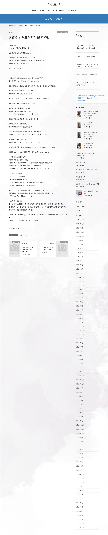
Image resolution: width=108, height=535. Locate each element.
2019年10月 (80, 285)
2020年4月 (79, 261)
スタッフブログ (62, 32)
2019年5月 (79, 306)
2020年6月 (79, 253)
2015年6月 (79, 499)
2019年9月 (79, 290)
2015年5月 (79, 503)
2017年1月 (79, 421)
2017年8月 (79, 392)
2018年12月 (80, 326)
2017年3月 (79, 413)
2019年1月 (79, 322)
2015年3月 (79, 511)
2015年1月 (79, 519)
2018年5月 (79, 355)
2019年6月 (79, 302)
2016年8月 (79, 441)
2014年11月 (80, 527)
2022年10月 (80, 224)
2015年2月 (79, 515)
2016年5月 (79, 454)
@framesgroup (83, 95)
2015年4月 (79, 507)
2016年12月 (80, 425)
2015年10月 (80, 482)
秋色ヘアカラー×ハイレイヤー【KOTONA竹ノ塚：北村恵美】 (86, 47)
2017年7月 (79, 396)
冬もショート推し (81, 163)
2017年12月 (80, 376)
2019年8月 (79, 294)
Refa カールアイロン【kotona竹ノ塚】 (88, 184)
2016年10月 (80, 433)
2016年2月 (79, 466)
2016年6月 (79, 449)
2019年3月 (79, 314)
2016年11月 (80, 429)
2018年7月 (79, 347)
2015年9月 (79, 486)
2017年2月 (79, 417)
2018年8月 (79, 343)
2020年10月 (80, 236)
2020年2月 (79, 269)
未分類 (78, 210)
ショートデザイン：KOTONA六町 (86, 75)
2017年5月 (79, 404)
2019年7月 (79, 298)
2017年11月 (80, 380)
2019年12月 (80, 277)
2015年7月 (79, 495)
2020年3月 (79, 265)
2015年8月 (79, 491)
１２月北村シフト (81, 177)
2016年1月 (79, 470)
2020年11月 (80, 232)
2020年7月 (79, 248)
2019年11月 (80, 281)
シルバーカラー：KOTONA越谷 (86, 56)
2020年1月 (79, 273)
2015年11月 (80, 478)
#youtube (96, 95)
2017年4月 (79, 408)
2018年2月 (79, 367)
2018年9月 (79, 339)
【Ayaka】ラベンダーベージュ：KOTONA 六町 (86, 84)
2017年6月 (79, 400)
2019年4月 (79, 310)
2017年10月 (80, 384)
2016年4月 (79, 458)
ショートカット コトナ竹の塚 (48, 248)
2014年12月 (80, 523)
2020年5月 (79, 257)
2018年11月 (80, 330)
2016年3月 (79, 462)
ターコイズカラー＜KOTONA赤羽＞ (86, 170)
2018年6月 (79, 351)
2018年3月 (79, 363)
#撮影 (91, 95)
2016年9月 (79, 437)
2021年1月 (79, 228)
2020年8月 (79, 244)
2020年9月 (79, 240)
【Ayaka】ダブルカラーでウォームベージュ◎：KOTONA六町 (87, 65)
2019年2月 (79, 318)
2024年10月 (80, 220)
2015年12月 (80, 474)
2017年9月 (79, 388)
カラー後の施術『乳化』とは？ (91, 192)
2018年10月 (80, 335)
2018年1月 (79, 371)
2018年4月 (79, 359)
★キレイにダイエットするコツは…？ (28, 249)
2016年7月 (79, 445)
